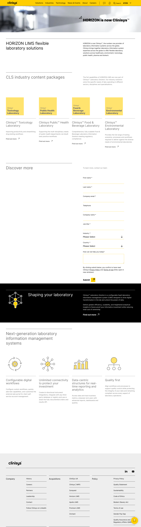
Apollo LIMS (73, 502)
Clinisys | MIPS (74, 485)
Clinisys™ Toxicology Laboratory (19, 124)
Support (109, 3)
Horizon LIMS (74, 496)
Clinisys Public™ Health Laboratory (54, 124)
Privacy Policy (94, 270)
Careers (93, 3)
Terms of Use (108, 270)
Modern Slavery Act (121, 502)
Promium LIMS (74, 508)
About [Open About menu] (84, 3)
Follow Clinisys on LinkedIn (36, 508)
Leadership (30, 496)
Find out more (11, 139)
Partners (29, 490)
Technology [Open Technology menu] (61, 3)
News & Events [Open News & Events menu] (74, 3)
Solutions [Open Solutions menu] (39, 3)
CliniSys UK (73, 479)
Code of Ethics (119, 496)
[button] (117, 3)
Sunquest (72, 490)
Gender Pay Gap (120, 514)
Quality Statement (120, 485)
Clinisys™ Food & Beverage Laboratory (86, 124)
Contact (104, 3)
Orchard (72, 514)
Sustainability (119, 490)
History (29, 479)
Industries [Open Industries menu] (49, 3)
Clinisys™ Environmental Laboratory (114, 126)
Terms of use (118, 508)
